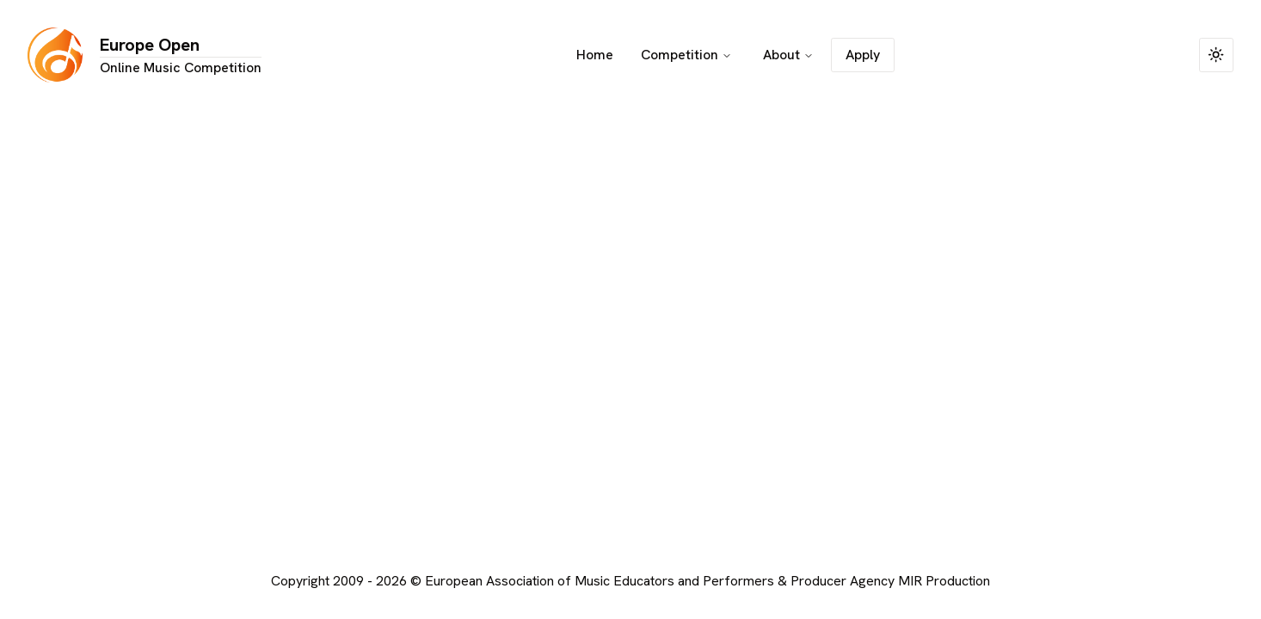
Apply (863, 55)
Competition (686, 55)
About (788, 55)
